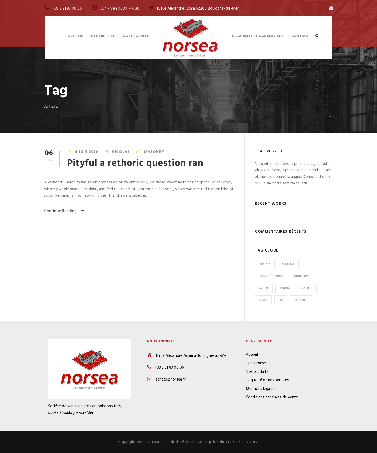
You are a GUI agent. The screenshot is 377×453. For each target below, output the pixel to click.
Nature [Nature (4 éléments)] (306, 288)
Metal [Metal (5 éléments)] (263, 288)
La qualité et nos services (257, 36)
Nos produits (136, 36)
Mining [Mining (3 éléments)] (285, 288)
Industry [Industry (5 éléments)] (301, 276)
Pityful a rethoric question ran (135, 163)
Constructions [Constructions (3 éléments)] (271, 276)
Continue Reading (64, 211)
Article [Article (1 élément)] (264, 264)
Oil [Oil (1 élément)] (281, 300)
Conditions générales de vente (272, 397)
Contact (300, 36)
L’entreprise (103, 36)
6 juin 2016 (86, 152)
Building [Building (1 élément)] (288, 264)
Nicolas (121, 152)
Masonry (154, 152)
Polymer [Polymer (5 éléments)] (301, 300)
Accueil (75, 36)
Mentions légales (260, 389)
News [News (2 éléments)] (263, 300)
